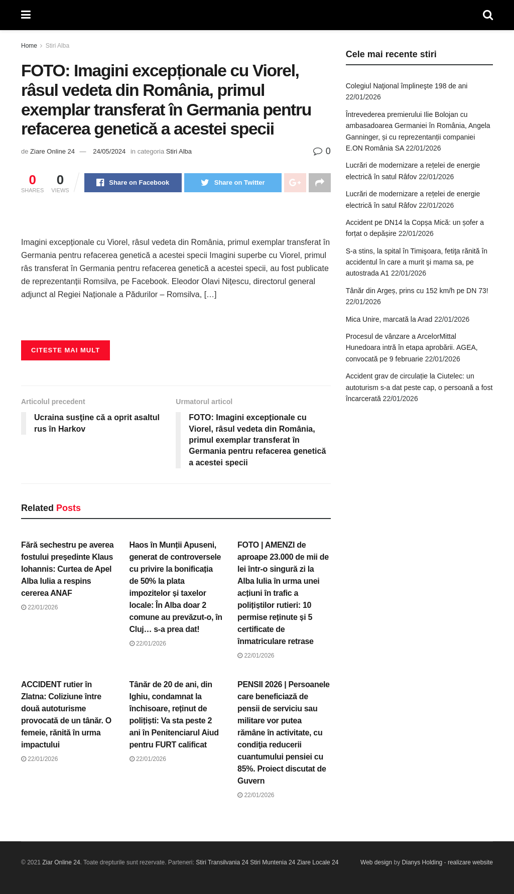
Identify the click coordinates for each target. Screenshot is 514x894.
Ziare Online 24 (52, 151)
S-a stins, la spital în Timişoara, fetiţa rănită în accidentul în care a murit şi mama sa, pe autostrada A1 (416, 262)
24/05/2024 (109, 151)
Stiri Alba (57, 45)
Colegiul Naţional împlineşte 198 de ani (407, 86)
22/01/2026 (39, 607)
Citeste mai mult (65, 350)
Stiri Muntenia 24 (272, 862)
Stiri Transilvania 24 (222, 862)
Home (29, 45)
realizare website (470, 862)
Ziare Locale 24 (318, 862)
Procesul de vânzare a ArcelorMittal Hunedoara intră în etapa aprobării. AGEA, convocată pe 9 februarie (412, 347)
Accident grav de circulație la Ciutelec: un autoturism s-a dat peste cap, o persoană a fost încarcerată (419, 387)
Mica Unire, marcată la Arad (389, 319)
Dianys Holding (422, 862)
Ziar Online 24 (61, 862)
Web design (376, 862)
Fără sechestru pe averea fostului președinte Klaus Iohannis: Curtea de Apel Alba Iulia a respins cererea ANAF (67, 569)
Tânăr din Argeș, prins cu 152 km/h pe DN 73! (417, 291)
